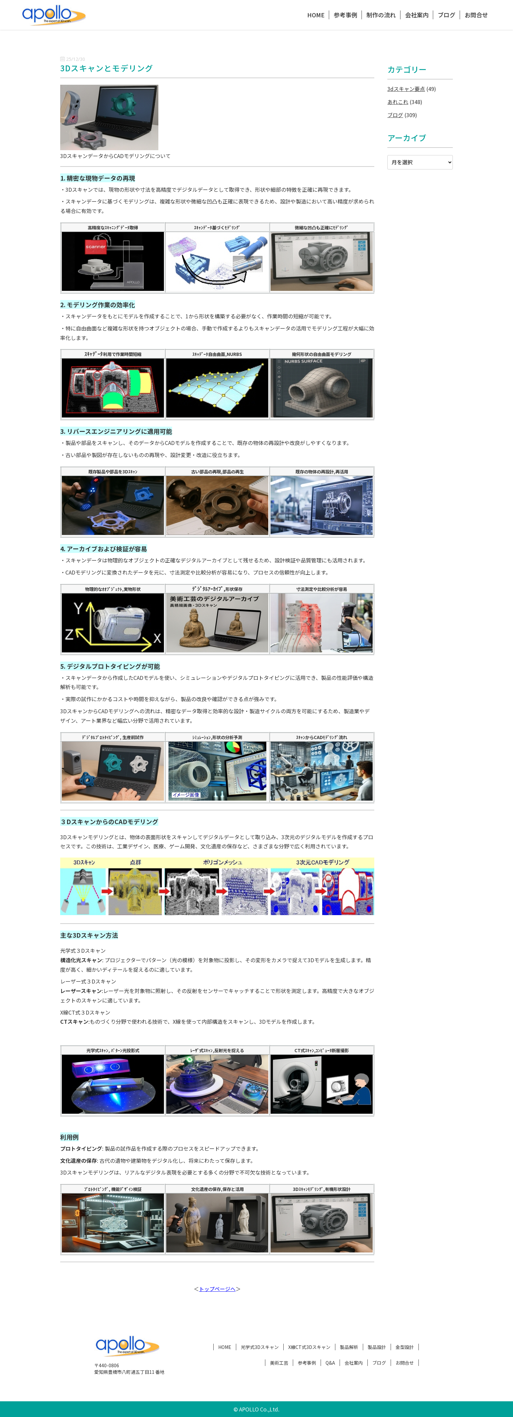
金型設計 (405, 1347)
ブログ (446, 15)
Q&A (330, 1362)
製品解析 (349, 1347)
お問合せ (476, 15)
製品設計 (377, 1347)
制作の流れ (381, 15)
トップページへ (217, 1289)
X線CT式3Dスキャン (309, 1347)
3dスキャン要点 (406, 89)
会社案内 (417, 15)
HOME (316, 15)
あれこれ (397, 102)
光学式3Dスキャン (260, 1347)
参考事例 (345, 15)
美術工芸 (279, 1362)
